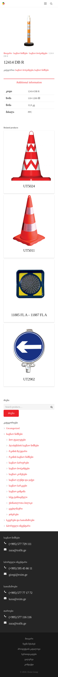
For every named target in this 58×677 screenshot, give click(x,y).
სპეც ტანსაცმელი (18, 497)
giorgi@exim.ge (18, 574)
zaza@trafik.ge (17, 550)
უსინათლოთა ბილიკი (20, 503)
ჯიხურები (14, 514)
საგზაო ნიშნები (20, 53)
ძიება (11, 413)
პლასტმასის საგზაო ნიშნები (24, 445)
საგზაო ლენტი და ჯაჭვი (21, 480)
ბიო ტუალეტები (17, 440)
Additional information (29, 82)
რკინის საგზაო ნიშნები (21, 457)
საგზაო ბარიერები (19, 463)
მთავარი (8, 53)
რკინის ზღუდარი (18, 451)
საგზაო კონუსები (18, 474)
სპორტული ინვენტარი (18, 526)
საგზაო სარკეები (18, 485)
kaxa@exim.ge (17, 599)
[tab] (29, 82)
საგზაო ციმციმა (17, 491)
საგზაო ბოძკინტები (38, 53)
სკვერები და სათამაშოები (20, 520)
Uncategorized (13, 428)
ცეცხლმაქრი (16, 508)
